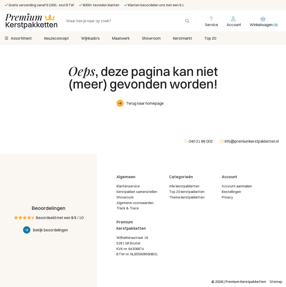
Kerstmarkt (182, 38)
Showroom (151, 38)
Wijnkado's (90, 38)
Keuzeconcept (56, 38)
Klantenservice (128, 186)
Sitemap (276, 282)
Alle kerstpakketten (184, 186)
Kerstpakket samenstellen (136, 192)
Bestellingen (231, 192)
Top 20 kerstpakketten (186, 192)
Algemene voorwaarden (135, 203)
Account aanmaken (237, 186)
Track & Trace (127, 208)
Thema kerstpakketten (186, 197)
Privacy (227, 197)
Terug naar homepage (145, 103)
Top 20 (210, 38)
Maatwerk (121, 38)
